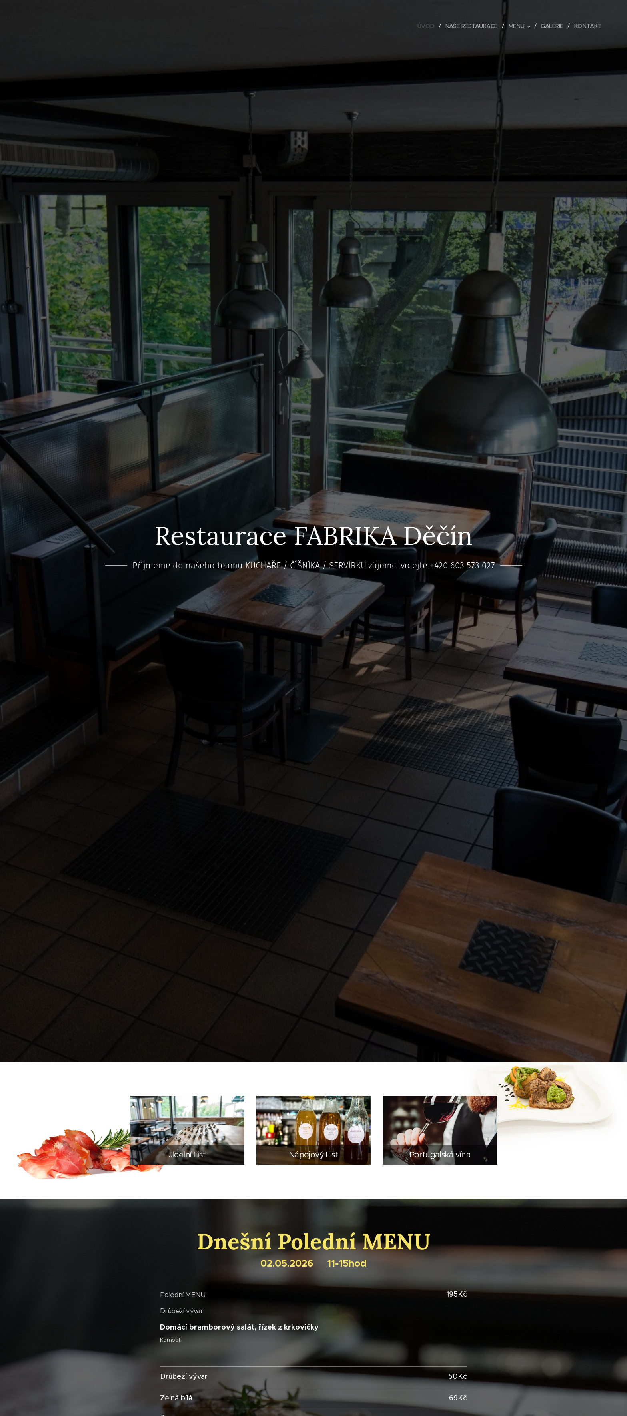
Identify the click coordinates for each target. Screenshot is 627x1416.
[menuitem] (420, 26)
